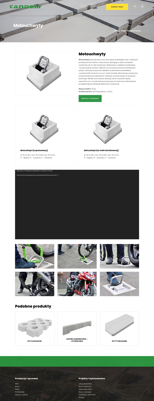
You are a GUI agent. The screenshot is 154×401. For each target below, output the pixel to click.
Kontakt (81, 397)
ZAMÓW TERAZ (117, 7)
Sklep (123, 30)
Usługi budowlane (85, 384)
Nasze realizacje (85, 392)
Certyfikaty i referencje (87, 395)
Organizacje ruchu (85, 389)
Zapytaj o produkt (90, 98)
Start (116, 30)
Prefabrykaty (20, 392)
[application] (77, 204)
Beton (17, 386)
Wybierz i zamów (21, 395)
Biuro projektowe (85, 386)
